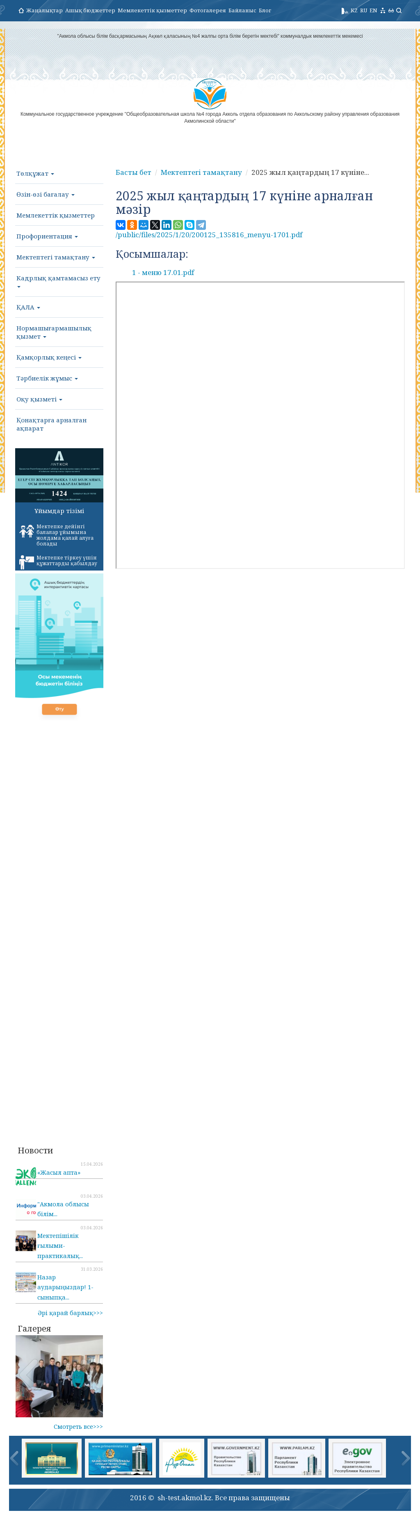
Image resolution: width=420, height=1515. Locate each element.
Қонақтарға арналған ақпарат (51, 424)
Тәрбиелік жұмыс (47, 378)
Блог (265, 10)
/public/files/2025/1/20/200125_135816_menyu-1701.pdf (209, 234)
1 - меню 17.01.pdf (163, 272)
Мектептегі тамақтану (55, 257)
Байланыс (242, 10)
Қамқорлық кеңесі (49, 357)
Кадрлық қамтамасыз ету (58, 281)
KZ (354, 10)
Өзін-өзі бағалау (45, 194)
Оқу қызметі (39, 399)
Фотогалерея (207, 10)
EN (373, 10)
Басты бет (133, 172)
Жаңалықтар (44, 10)
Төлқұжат (35, 173)
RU (363, 10)
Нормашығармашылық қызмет (53, 332)
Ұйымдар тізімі (59, 511)
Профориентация (47, 236)
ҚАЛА (28, 307)
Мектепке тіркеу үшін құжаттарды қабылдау (58, 562)
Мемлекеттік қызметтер (152, 10)
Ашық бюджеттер (90, 10)
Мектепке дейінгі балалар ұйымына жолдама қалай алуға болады (56, 535)
